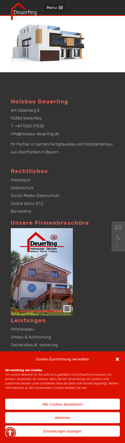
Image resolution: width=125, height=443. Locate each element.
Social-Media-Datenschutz (35, 195)
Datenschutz (22, 187)
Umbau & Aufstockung (31, 337)
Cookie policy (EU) (27, 203)
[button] (117, 359)
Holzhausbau (22, 329)
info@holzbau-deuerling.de (35, 134)
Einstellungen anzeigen (62, 431)
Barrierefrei (21, 211)
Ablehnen (62, 418)
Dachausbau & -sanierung (34, 345)
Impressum (21, 180)
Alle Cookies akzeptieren (62, 404)
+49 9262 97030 (29, 126)
